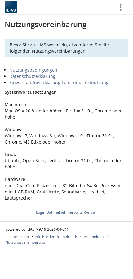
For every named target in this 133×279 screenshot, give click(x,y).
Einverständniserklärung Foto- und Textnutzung (59, 82)
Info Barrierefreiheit (52, 236)
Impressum (19, 236)
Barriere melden (89, 236)
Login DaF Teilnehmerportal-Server (66, 212)
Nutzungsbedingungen (33, 70)
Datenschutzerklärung (32, 76)
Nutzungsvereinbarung (25, 242)
